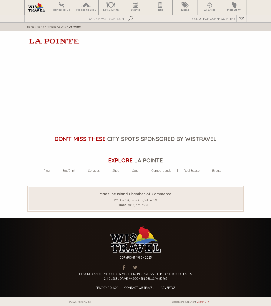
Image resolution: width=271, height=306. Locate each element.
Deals (185, 6)
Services (94, 170)
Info (160, 6)
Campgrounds (161, 170)
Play (47, 170)
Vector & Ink (203, 301)
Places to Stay (86, 6)
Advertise (168, 288)
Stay (135, 170)
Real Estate (191, 170)
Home (30, 26)
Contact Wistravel (139, 288)
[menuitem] (36, 7)
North (40, 26)
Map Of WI (234, 6)
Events (135, 6)
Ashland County (56, 26)
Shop (115, 170)
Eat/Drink (68, 170)
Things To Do (61, 6)
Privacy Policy (107, 288)
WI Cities (209, 6)
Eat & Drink (111, 6)
